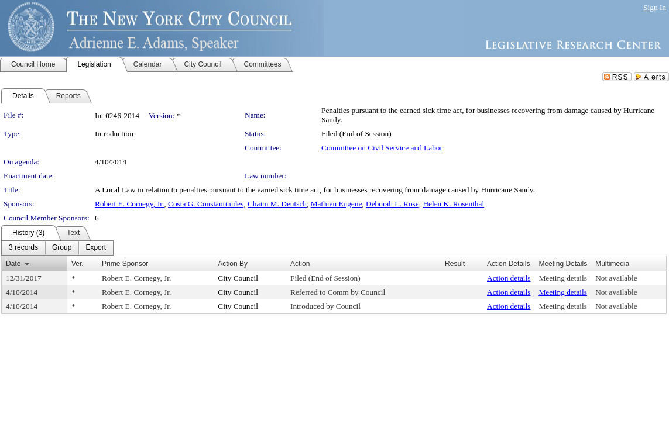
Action (300, 264)
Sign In (654, 7)
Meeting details (562, 278)
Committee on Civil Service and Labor (381, 147)
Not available (616, 278)
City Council (238, 278)
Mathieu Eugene (336, 203)
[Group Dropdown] (61, 248)
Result (455, 264)
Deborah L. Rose (392, 203)
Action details (508, 278)
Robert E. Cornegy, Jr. (129, 203)
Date (13, 264)
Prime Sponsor (125, 264)
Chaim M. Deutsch (277, 203)
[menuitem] (23, 248)
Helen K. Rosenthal (453, 203)
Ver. (77, 264)
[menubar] (57, 248)
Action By (233, 264)
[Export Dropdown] (95, 248)
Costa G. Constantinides (205, 203)
